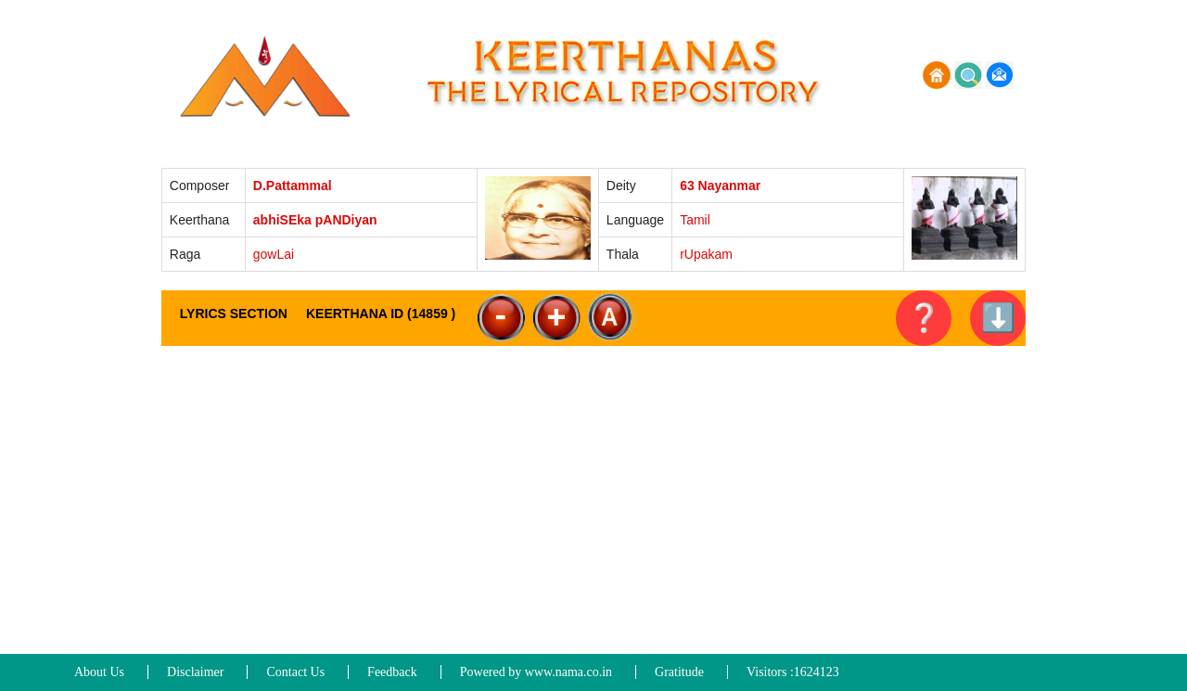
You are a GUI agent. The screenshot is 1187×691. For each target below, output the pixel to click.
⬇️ (998, 317)
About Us (99, 672)
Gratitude (679, 672)
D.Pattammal (292, 185)
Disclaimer (195, 672)
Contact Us (295, 672)
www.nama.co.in (568, 672)
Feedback (392, 672)
